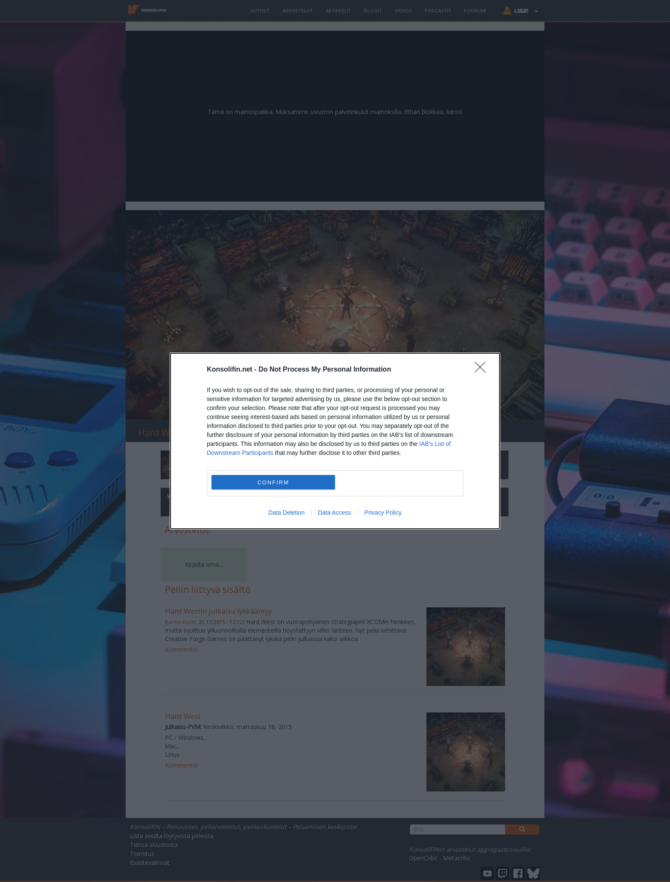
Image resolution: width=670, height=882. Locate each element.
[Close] (483, 370)
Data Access (334, 512)
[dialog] (335, 441)
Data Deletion (286, 512)
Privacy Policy (383, 512)
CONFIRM (273, 482)
